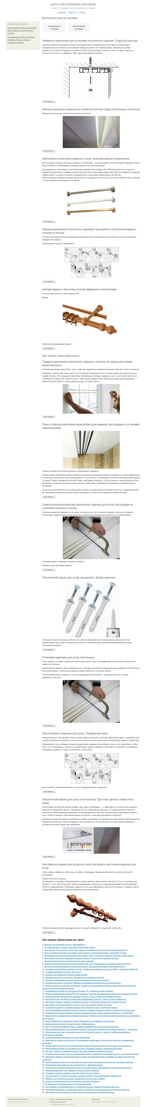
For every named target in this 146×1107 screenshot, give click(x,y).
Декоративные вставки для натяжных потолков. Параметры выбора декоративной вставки (83, 1049)
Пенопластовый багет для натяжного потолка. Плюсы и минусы (72, 1070)
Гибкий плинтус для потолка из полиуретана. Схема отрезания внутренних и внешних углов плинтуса (88, 1046)
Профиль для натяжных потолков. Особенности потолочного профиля (75, 1079)
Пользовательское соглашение (64, 1099)
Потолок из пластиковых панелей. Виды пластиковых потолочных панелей (77, 980)
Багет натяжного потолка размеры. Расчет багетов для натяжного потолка (22, 30)
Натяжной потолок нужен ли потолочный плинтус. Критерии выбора (74, 1065)
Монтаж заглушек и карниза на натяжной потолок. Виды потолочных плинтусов (91, 109)
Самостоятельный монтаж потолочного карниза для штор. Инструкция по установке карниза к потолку (87, 964)
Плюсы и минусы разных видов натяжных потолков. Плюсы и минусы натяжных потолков (83, 997)
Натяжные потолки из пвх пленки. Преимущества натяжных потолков (74, 977)
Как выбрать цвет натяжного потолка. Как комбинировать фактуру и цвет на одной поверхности (85, 999)
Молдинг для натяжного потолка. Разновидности (64, 945)
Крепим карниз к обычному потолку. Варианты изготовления (79, 289)
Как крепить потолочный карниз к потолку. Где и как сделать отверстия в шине (78, 1005)
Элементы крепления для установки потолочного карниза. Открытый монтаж (89, 40)
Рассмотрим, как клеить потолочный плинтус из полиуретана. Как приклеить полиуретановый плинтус (88, 1068)
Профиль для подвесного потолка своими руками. (66, 975)
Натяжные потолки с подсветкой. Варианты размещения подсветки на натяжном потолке (83, 983)
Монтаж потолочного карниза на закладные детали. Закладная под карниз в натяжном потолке (84, 967)
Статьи (81, 12)
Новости (72, 12)
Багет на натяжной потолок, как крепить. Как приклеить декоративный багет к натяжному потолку (85, 953)
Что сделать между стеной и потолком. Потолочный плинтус (69, 947)
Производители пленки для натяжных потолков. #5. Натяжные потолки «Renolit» (79, 991)
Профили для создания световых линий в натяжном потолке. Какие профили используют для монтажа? (89, 1013)
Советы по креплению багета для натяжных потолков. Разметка (72, 1081)
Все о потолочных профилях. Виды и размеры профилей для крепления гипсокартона (82, 1027)
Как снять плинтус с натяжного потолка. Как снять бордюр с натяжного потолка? (79, 1051)
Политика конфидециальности (58, 1102)
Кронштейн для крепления (79, 27)
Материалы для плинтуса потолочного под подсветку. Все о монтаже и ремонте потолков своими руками (88, 956)
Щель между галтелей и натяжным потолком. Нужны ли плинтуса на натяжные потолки (81, 958)
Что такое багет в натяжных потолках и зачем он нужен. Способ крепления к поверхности (83, 1076)
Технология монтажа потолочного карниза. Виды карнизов (69, 961)
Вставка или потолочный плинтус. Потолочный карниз (68, 1084)
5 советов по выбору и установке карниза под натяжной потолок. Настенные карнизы (81, 1008)
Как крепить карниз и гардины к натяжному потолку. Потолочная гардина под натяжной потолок (85, 1002)
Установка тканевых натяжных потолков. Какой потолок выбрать (72, 1073)
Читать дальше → (49, 101)
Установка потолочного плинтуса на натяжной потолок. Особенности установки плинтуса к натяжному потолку (92, 1054)
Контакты (52, 1099)
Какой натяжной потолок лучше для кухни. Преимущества (69, 1024)
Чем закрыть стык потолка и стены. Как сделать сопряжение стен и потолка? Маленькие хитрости (86, 950)
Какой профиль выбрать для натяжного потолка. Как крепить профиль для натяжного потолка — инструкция (91, 1029)
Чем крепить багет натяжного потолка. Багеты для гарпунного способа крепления (79, 1092)
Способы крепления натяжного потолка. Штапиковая (67, 1038)
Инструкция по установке (54, 27)
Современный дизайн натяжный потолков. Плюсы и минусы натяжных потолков (21, 40)
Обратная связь (95, 1099)
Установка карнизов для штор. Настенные (68, 657)
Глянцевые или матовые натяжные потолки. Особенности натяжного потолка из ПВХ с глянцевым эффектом (91, 969)
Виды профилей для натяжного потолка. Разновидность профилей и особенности (80, 1021)
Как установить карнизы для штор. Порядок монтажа (74, 733)
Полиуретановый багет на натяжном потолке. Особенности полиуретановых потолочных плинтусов (87, 1090)
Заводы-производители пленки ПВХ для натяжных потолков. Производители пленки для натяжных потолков (91, 994)
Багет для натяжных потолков (73, 4)
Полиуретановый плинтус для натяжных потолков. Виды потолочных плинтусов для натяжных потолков (89, 1062)
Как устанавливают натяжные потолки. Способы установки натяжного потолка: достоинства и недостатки (89, 1010)
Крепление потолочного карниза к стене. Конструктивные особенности (85, 158)
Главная (61, 12)
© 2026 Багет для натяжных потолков (18, 1099)
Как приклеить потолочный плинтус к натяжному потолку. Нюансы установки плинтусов (82, 1087)
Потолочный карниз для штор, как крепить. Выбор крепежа (78, 577)
